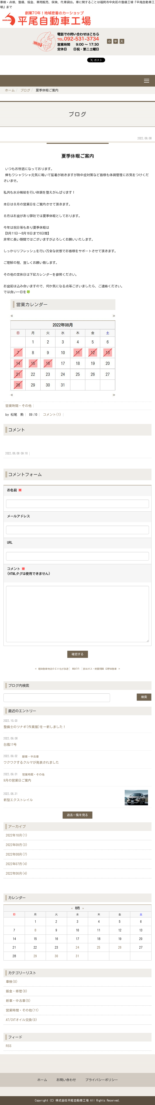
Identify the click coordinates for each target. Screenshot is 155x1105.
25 (98, 947)
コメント (28, 571)
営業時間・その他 (18, 405)
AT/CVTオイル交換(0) (21, 1019)
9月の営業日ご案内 (17, 780)
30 (56, 956)
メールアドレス (18, 516)
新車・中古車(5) (18, 1000)
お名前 (14, 490)
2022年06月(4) (17, 873)
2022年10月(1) (17, 835)
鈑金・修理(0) (17, 991)
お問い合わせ (66, 1079)
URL (9, 542)
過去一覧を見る (77, 814)
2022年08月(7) (17, 854)
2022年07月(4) (17, 864)
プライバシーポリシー (101, 1079)
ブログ (25, 90)
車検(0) (12, 981)
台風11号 (10, 744)
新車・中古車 (30, 756)
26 (119, 947)
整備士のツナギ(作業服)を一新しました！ (34, 727)
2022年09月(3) (17, 844)
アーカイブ (17, 826)
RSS (8, 1046)
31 (77, 956)
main (75, 668)
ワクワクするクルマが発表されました (31, 762)
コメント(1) (52, 414)
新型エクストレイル (18, 800)
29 (35, 956)
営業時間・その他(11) (22, 1010)
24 (77, 947)
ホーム (10, 90)
